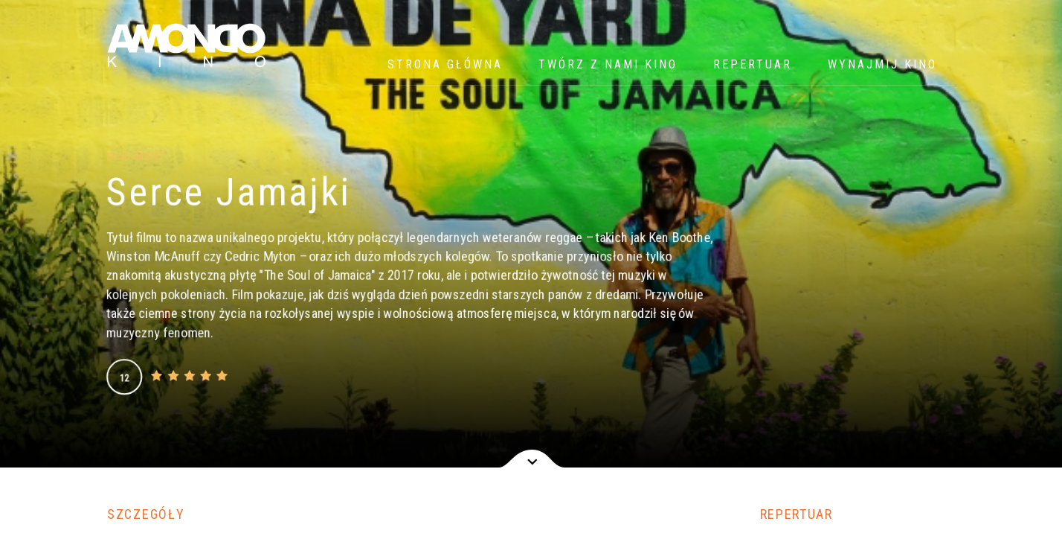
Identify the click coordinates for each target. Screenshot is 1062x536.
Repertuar (752, 64)
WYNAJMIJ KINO (882, 64)
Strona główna (445, 64)
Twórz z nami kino (608, 64)
